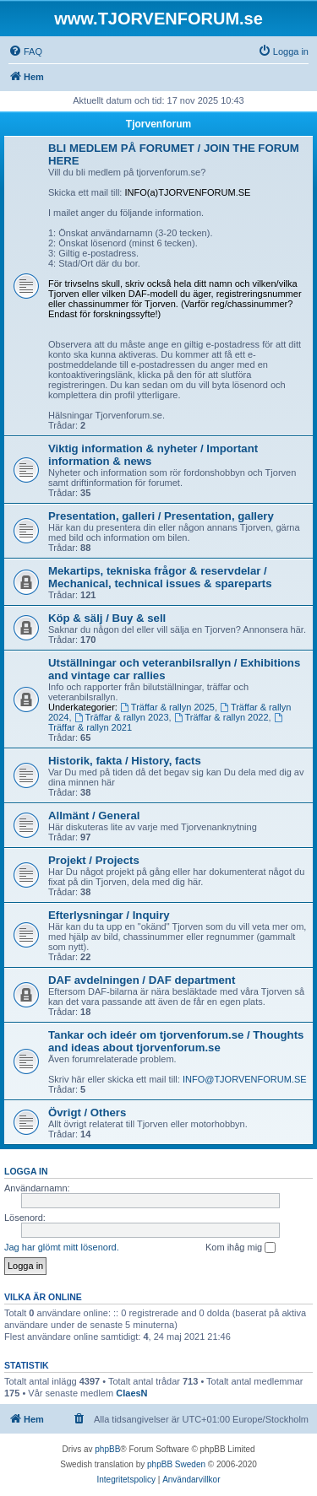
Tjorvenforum (158, 124)
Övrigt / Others (87, 1112)
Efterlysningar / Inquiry (109, 915)
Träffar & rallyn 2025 (167, 707)
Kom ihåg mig (240, 1248)
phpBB (107, 1449)
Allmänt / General (93, 815)
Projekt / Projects (93, 860)
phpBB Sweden (176, 1464)
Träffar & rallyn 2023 (121, 717)
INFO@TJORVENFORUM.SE (245, 1079)
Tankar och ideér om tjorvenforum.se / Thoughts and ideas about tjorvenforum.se (175, 1041)
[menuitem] (25, 51)
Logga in (26, 1171)
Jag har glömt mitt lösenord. (61, 1247)
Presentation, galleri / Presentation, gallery (161, 516)
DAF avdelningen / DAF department (141, 980)
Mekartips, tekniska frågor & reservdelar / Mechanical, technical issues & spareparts (160, 577)
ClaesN (131, 1393)
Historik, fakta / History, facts (124, 760)
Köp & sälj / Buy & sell (107, 618)
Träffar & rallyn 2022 (221, 717)
